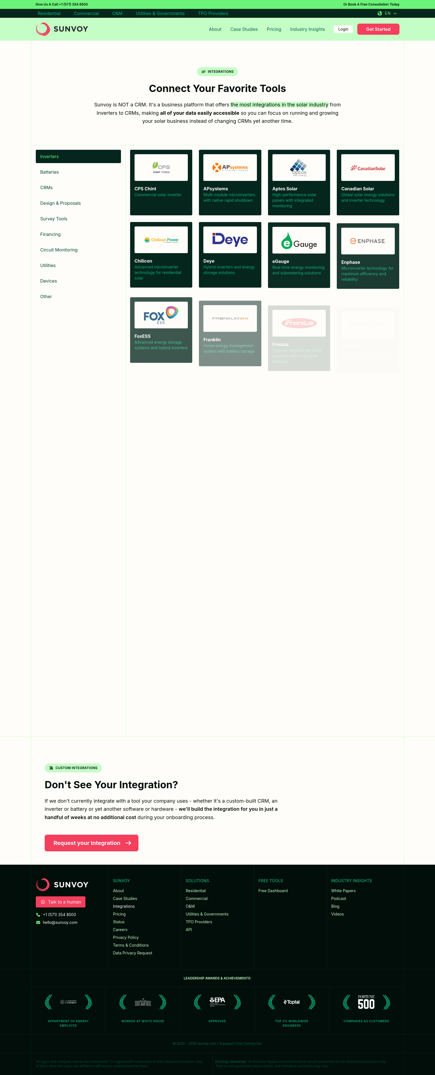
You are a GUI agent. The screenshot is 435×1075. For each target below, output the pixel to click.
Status (119, 921)
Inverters (49, 156)
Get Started (378, 29)
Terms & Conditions (131, 945)
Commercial (86, 13)
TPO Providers (213, 13)
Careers (120, 929)
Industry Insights (307, 29)
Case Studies (244, 29)
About (215, 29)
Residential (49, 13)
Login (343, 29)
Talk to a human (60, 902)
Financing (50, 234)
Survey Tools (53, 218)
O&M (117, 13)
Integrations (124, 906)
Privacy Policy (126, 937)
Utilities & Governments (160, 13)
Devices (48, 281)
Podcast (338, 898)
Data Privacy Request (132, 953)
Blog (335, 906)
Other (46, 296)
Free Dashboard (273, 890)
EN (387, 13)
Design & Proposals (60, 203)
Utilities (48, 265)
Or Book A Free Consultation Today (371, 4)
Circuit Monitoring (59, 250)
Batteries (49, 172)
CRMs (46, 187)
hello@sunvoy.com (60, 922)
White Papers (343, 890)
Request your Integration (93, 843)
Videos (337, 914)
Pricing (274, 29)
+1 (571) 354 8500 (73, 4)
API (189, 929)
